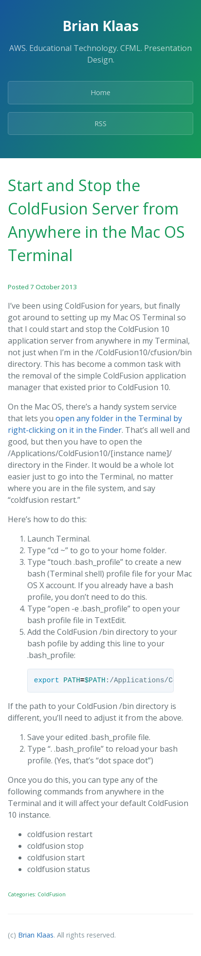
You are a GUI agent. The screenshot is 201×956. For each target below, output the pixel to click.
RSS (100, 123)
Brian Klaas (36, 935)
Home (100, 92)
